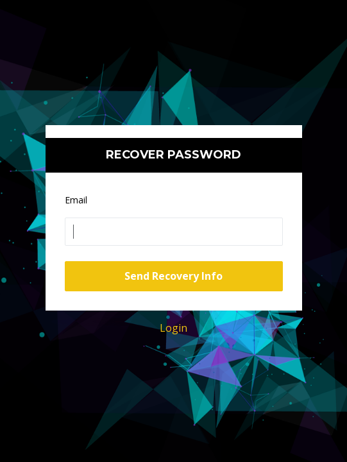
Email (76, 200)
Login (173, 328)
